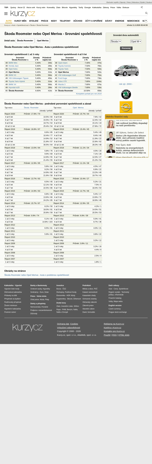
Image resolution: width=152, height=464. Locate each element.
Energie (88, 8)
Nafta (75, 310)
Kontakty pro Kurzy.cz (114, 331)
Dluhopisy (60, 292)
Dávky (108, 21)
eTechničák (119, 295)
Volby (111, 301)
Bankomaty (42, 285)
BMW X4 (12, 84)
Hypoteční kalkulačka (12, 309)
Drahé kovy (61, 303)
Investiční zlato (67, 306)
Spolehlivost (123, 289)
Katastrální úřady (89, 295)
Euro (41, 292)
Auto (13, 25)
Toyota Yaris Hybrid (17, 81)
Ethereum (77, 299)
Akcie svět (30, 8)
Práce (112, 8)
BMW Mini (13, 63)
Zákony (106, 8)
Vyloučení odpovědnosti (68, 327)
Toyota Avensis (64, 66)
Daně (85, 312)
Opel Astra (13, 69)
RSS (114, 335)
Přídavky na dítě (10, 295)
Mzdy (54, 21)
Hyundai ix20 (14, 87)
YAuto (129, 2)
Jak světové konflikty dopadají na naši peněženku (131, 125)
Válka (119, 8)
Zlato (58, 8)
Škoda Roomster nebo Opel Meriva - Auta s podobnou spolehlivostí (36, 275)
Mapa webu (118, 301)
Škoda (26, 108)
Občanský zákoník (90, 302)
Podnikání (87, 285)
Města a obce (88, 289)
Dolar (46, 292)
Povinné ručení (10, 312)
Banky (33, 285)
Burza (58, 289)
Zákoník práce (88, 305)
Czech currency (115, 309)
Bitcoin (65, 8)
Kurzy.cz (7, 25)
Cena (116, 289)
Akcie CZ (21, 8)
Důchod (77, 21)
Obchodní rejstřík (112, 2)
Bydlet (142, 2)
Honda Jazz (14, 66)
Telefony (65, 21)
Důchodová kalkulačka (13, 292)
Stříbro (76, 306)
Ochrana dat (63, 324)
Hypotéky (73, 8)
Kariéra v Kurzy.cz (112, 327)
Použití (107, 335)
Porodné (45, 307)
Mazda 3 (61, 84)
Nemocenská (35, 307)
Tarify (80, 8)
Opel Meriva (42, 40)
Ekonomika (60, 295)
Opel (75, 108)
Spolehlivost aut (22, 25)
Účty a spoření (93, 21)
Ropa (58, 310)
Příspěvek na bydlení (12, 299)
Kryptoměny (61, 299)
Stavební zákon (89, 309)
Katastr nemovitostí (90, 292)
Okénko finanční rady (117, 116)
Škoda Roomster (25, 40)
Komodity (51, 8)
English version (115, 305)
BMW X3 (12, 75)
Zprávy (13, 8)
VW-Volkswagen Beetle (68, 87)
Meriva (81, 108)
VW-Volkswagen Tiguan (19, 78)
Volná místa (41, 296)
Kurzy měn (40, 8)
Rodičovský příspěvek (12, 302)
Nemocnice (133, 21)
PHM (64, 310)
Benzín (69, 310)
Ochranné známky (90, 299)
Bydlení (33, 21)
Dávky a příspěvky (38, 304)
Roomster (34, 108)
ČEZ (64, 289)
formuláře (91, 312)
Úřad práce (34, 300)
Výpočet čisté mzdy (11, 289)
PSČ (96, 289)
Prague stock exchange (118, 312)
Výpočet (18, 285)
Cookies (74, 324)
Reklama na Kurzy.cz (114, 324)
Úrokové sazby (36, 289)
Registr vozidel (114, 292)
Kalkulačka (96, 8)
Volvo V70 (62, 81)
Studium (149, 2)
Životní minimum (10, 305)
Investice (60, 285)
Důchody (33, 314)
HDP (68, 295)
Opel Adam (62, 63)
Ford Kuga (62, 78)
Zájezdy (122, 2)
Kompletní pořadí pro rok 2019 (88, 94)
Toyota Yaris (63, 69)
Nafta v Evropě (62, 312)
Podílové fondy (70, 292)
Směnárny (34, 292)
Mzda (42, 300)
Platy (47, 300)
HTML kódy (123, 335)
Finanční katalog (115, 298)
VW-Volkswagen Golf (67, 75)
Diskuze (126, 8)
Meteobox (135, 2)
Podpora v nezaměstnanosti (41, 310)
